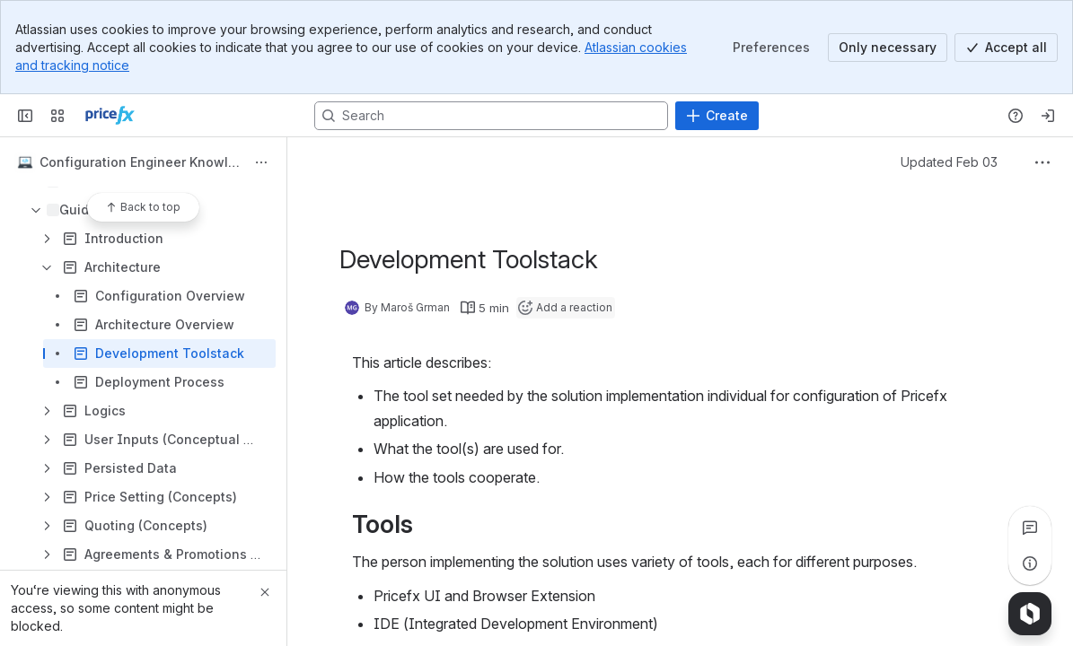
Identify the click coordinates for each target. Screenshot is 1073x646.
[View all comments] (1030, 527)
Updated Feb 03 (949, 162)
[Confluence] (110, 115)
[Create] (717, 115)
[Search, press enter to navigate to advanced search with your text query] (491, 115)
